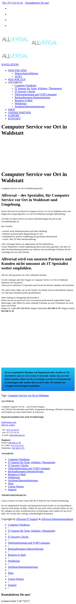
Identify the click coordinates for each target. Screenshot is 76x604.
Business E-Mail (23, 100)
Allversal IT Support (27, 519)
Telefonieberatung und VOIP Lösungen (36, 94)
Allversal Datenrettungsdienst (57, 519)
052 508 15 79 (18, 448)
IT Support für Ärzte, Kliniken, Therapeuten (38, 88)
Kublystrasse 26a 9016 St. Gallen (8, 423)
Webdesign (20, 103)
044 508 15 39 (14, 442)
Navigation (10, 64)
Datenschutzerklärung (26, 73)
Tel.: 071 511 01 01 (13, 2)
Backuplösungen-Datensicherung (32, 97)
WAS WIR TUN (17, 79)
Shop (11, 483)
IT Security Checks (25, 91)
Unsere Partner (16, 486)
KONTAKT (14, 118)
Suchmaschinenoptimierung (29, 106)
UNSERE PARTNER (19, 112)
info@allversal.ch (16, 435)
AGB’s (18, 76)
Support (12, 489)
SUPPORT (14, 115)
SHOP (11, 109)
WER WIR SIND (17, 70)
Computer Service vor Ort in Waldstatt (28, 395)
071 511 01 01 (13, 429)
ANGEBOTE (15, 82)
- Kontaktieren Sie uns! (36, 2)
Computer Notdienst (25, 85)
